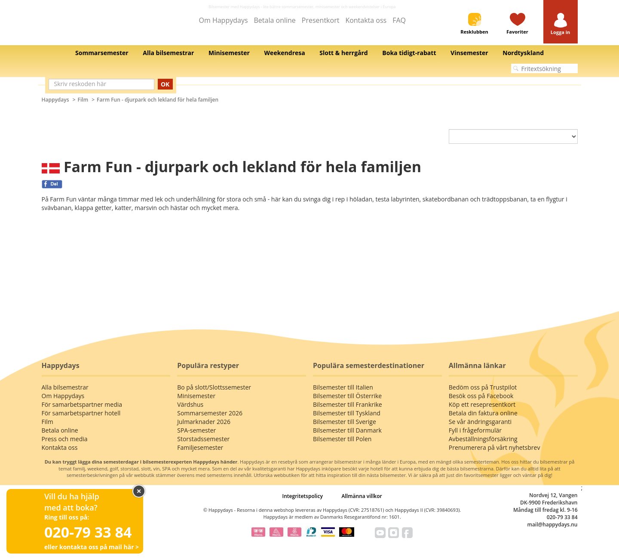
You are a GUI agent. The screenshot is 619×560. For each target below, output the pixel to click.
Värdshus (190, 404)
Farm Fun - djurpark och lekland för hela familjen (157, 99)
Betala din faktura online (483, 413)
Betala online (275, 20)
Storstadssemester (203, 439)
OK (165, 84)
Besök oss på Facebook (481, 396)
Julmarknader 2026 (203, 422)
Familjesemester (200, 447)
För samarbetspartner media (82, 404)
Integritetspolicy (302, 496)
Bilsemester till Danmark (347, 430)
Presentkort (321, 20)
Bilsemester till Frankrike (347, 404)
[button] (560, 24)
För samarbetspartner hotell (81, 413)
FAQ (399, 20)
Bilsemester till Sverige (344, 422)
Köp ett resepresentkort (482, 404)
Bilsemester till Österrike (347, 396)
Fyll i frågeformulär (475, 430)
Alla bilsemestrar (65, 387)
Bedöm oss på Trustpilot (483, 387)
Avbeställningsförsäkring (483, 439)
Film (83, 99)
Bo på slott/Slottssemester (214, 387)
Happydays (55, 99)
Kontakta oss (365, 20)
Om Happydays (223, 20)
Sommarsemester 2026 (209, 413)
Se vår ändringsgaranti (480, 422)
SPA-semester (196, 430)
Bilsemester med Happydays (234, 6)
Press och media (65, 439)
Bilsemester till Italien (343, 387)
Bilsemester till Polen (342, 439)
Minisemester (196, 396)
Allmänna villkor (361, 496)
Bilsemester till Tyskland (346, 413)
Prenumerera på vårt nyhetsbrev (494, 447)
